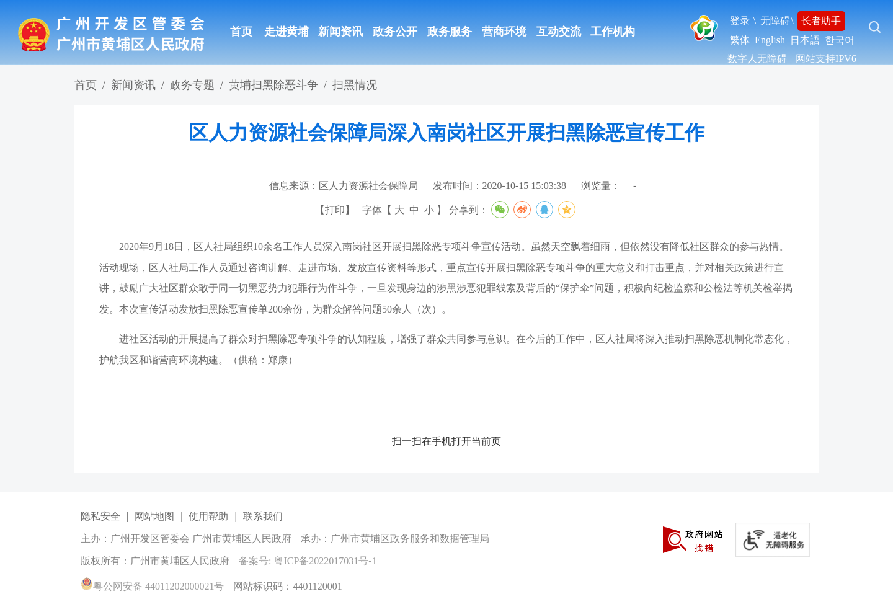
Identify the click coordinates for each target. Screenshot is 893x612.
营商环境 (504, 31)
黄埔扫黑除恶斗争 (273, 85)
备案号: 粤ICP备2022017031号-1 (308, 561)
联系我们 (263, 516)
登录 (740, 21)
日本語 (805, 40)
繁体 (740, 40)
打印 (335, 210)
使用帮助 (208, 516)
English (770, 40)
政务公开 (395, 31)
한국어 (840, 40)
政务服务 (449, 31)
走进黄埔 (286, 31)
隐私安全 (100, 516)
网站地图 (154, 516)
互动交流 (558, 31)
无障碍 (775, 21)
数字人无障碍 (757, 58)
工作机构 (612, 31)
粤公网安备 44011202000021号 (152, 586)
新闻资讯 (340, 31)
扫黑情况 (354, 85)
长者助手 (821, 21)
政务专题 (192, 85)
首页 (241, 31)
